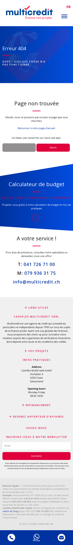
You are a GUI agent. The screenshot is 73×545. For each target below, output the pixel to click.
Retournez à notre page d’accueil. (36, 128)
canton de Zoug (10, 511)
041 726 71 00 (39, 264)
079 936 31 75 (40, 273)
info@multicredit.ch (36, 282)
